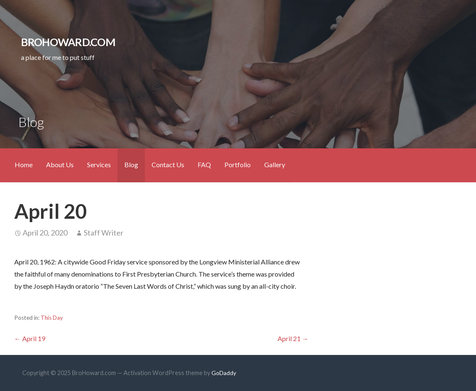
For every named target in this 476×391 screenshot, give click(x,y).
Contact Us (168, 164)
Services (99, 164)
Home (24, 164)
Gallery (274, 164)
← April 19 (29, 338)
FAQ (204, 164)
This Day (52, 317)
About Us (60, 164)
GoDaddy (223, 372)
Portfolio (237, 164)
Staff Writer (104, 232)
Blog (131, 164)
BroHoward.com (68, 42)
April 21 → (293, 338)
